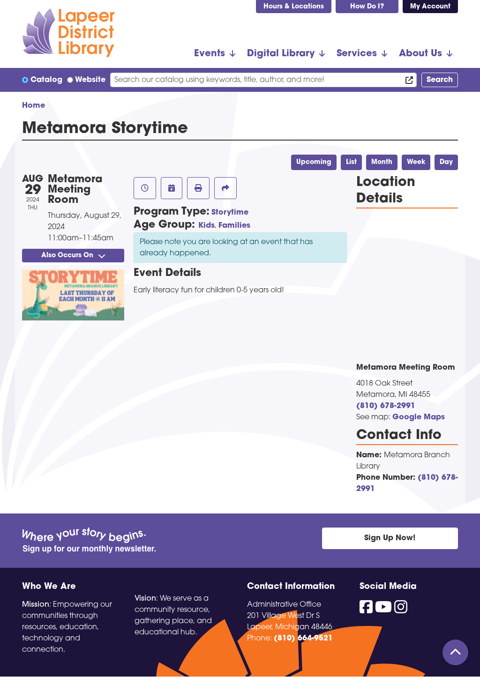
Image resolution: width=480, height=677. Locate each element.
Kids (206, 226)
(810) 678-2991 (385, 406)
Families (234, 226)
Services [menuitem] (357, 54)
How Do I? (367, 6)
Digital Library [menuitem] (281, 54)
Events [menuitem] (209, 54)
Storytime (229, 212)
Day (446, 162)
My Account (430, 6)
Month (381, 162)
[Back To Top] (455, 652)
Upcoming (313, 162)
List (351, 162)
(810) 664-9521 (303, 638)
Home (33, 106)
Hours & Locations (293, 6)
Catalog (46, 80)
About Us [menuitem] (420, 54)
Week (416, 162)
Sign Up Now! (389, 538)
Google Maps (418, 417)
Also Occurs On (73, 255)
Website (90, 80)
